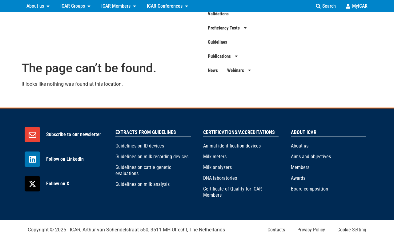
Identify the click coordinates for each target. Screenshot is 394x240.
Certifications (155, 35)
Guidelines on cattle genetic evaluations (143, 170)
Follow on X (57, 184)
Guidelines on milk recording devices (151, 156)
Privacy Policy (311, 230)
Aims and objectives (311, 156)
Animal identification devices (232, 146)
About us (299, 146)
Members (300, 167)
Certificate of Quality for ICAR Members (232, 192)
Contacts (276, 230)
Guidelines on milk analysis (142, 184)
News (333, 34)
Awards (298, 178)
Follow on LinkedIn (65, 159)
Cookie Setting (351, 230)
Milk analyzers (217, 167)
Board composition (309, 189)
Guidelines (269, 34)
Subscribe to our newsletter (73, 134)
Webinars (360, 35)
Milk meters (215, 156)
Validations (191, 34)
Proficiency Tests (231, 35)
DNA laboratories (220, 178)
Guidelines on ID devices (139, 146)
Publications (303, 35)
